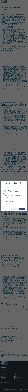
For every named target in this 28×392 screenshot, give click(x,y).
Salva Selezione (15, 208)
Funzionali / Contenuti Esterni (9, 201)
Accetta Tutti (22, 208)
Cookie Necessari (7, 190)
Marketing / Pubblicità (7, 197)
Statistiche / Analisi (7, 193)
